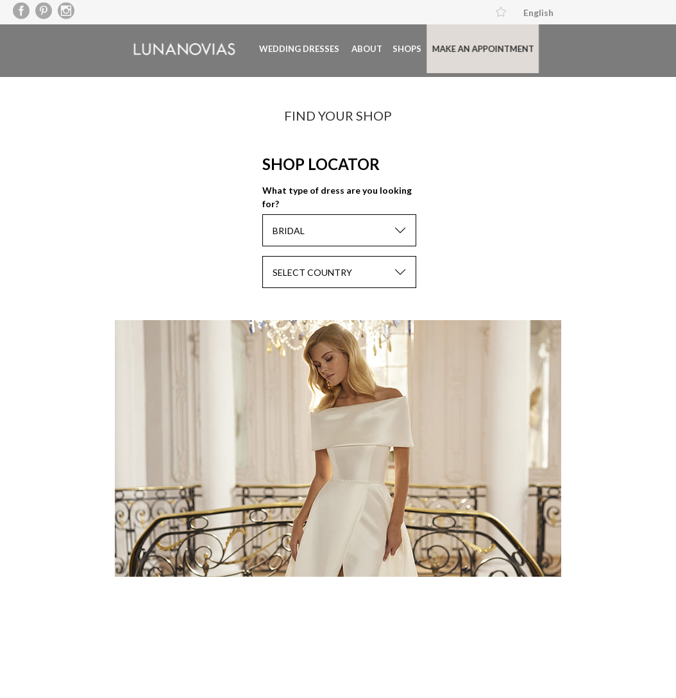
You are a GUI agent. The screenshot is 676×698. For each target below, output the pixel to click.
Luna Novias (171, 48)
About (353, 48)
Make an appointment (469, 48)
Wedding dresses (286, 48)
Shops (393, 48)
